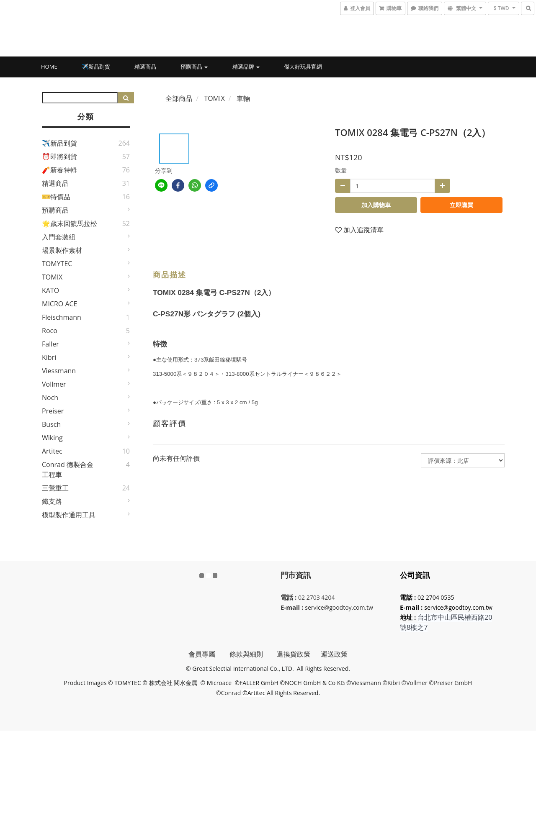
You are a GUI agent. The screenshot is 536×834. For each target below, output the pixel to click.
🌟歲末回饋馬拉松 (69, 223)
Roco (49, 330)
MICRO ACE (59, 303)
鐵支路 (52, 501)
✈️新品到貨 (96, 66)
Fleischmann (61, 317)
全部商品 (178, 98)
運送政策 (334, 654)
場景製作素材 (62, 250)
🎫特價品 (56, 196)
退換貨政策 (293, 654)
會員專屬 (208, 654)
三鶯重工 (55, 488)
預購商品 (194, 66)
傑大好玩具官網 (303, 66)
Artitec (52, 451)
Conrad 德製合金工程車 (67, 469)
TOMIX (52, 277)
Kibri (49, 357)
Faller (50, 344)
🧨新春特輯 (59, 169)
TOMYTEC (57, 263)
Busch (51, 424)
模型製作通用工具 (68, 514)
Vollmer (54, 384)
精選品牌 (246, 66)
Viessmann (59, 370)
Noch (50, 397)
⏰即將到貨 (59, 156)
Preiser (53, 411)
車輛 (243, 98)
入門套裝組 (58, 236)
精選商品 (145, 66)
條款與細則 (253, 654)
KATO (50, 290)
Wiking (52, 437)
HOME (49, 66)
